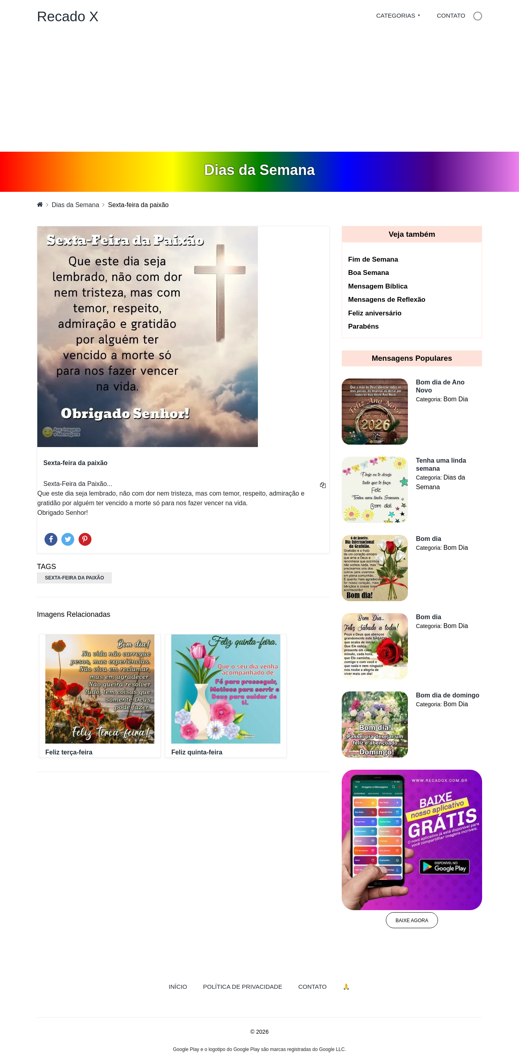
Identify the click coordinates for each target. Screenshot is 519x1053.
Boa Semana (368, 272)
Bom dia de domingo (447, 695)
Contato (451, 15)
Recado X (68, 16)
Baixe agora (411, 920)
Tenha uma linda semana (441, 464)
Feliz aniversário (374, 313)
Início (182, 986)
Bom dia (428, 538)
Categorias (395, 15)
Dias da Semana (75, 204)
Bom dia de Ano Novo (440, 386)
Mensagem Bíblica (377, 286)
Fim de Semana (373, 259)
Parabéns (363, 326)
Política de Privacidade (242, 986)
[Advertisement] (259, 91)
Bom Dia (455, 399)
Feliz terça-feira (68, 752)
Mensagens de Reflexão (387, 299)
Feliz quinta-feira (196, 752)
